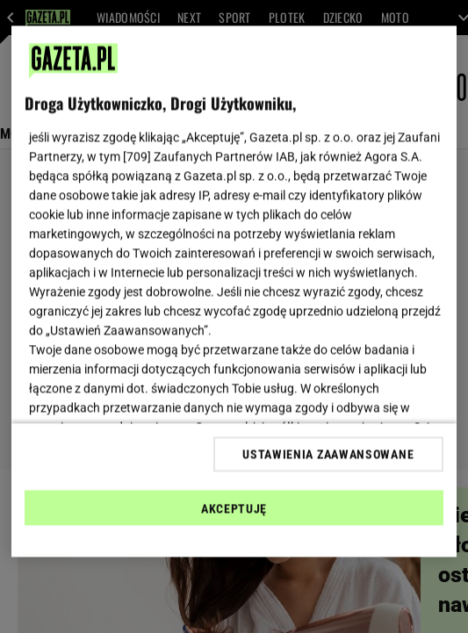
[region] (233, 291)
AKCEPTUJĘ (234, 508)
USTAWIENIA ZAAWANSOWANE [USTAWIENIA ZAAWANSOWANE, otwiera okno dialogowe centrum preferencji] (328, 454)
